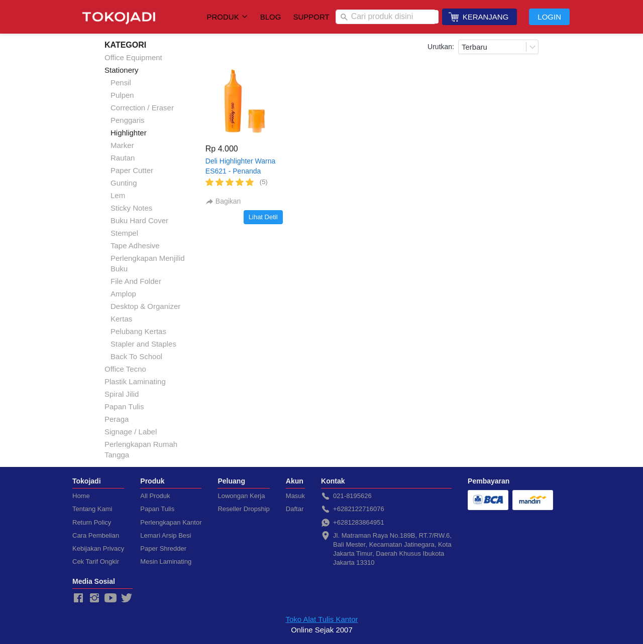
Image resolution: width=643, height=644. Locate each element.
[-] (78, 598)
